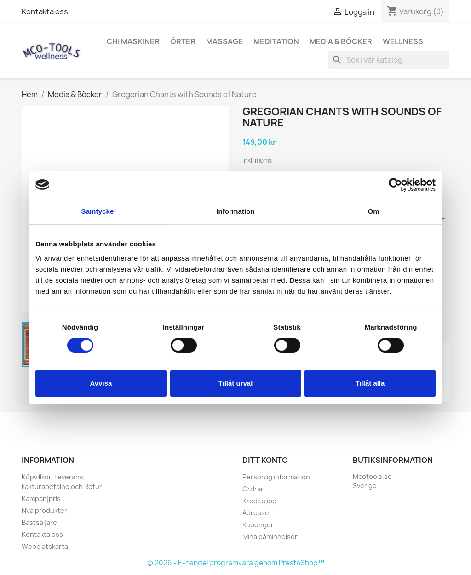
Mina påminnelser (270, 536)
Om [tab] (373, 211)
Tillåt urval (235, 383)
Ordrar (253, 488)
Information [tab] (235, 211)
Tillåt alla (370, 383)
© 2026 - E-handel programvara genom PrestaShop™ (235, 563)
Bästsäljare (39, 522)
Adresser (257, 512)
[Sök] (388, 60)
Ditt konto (265, 460)
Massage (224, 41)
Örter (182, 41)
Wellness (403, 41)
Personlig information (276, 477)
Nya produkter (44, 510)
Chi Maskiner (133, 41)
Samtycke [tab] (97, 211)
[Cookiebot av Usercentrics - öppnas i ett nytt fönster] (395, 185)
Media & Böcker (341, 41)
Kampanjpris (41, 498)
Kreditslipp (259, 500)
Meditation (276, 41)
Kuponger (258, 524)
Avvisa (101, 383)
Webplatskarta (45, 546)
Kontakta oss (45, 11)
